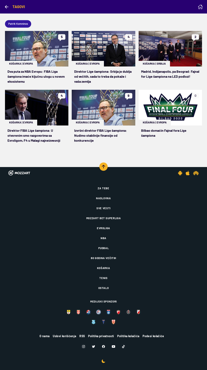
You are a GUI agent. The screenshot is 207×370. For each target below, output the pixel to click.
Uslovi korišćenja (64, 336)
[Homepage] (200, 7)
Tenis (103, 278)
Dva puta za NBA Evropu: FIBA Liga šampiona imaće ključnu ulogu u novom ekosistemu (36, 76)
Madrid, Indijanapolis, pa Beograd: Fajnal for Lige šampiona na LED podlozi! (170, 73)
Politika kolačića (128, 336)
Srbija (161, 63)
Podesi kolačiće (153, 336)
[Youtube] (113, 346)
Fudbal (103, 248)
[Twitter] (93, 346)
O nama (44, 336)
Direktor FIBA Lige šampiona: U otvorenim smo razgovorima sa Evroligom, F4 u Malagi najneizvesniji (33, 135)
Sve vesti (103, 208)
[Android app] (180, 173)
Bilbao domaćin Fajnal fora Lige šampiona (163, 132)
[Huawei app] (196, 173)
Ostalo (103, 288)
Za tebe (103, 188)
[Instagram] (83, 346)
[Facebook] (103, 346)
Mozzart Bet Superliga (103, 218)
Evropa (28, 63)
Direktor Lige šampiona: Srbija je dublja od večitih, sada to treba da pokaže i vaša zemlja (103, 76)
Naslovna (103, 198)
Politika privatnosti (101, 336)
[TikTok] (123, 346)
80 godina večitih (103, 258)
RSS (82, 336)
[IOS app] (188, 173)
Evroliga (103, 228)
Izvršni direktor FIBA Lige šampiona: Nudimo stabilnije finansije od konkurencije (100, 135)
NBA (103, 238)
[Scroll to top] (103, 166)
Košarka (15, 63)
